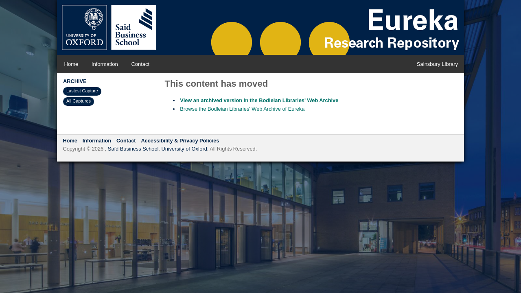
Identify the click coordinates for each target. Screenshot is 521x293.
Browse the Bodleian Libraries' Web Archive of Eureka (242, 109)
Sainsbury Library (437, 64)
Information (105, 64)
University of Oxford (184, 149)
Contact (140, 64)
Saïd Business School (133, 149)
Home (71, 64)
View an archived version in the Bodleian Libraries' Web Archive (259, 100)
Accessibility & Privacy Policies (180, 141)
